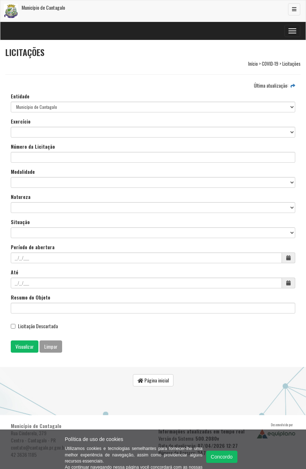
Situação (20, 222)
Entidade (20, 96)
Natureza (21, 196)
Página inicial (153, 380)
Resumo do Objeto (30, 297)
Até (14, 272)
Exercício (21, 121)
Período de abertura (33, 247)
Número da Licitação (33, 146)
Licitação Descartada (34, 326)
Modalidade (23, 171)
